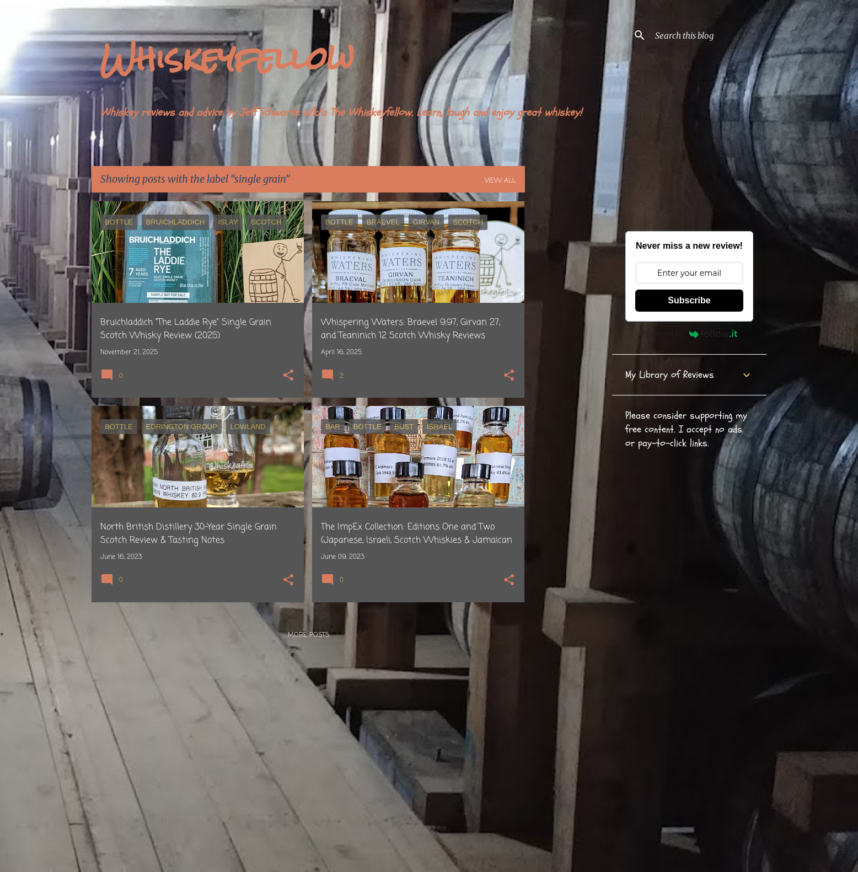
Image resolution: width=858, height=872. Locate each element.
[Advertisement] (568, 366)
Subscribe (689, 300)
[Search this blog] (708, 35)
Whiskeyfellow (227, 58)
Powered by (689, 333)
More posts (308, 635)
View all (500, 181)
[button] (288, 376)
